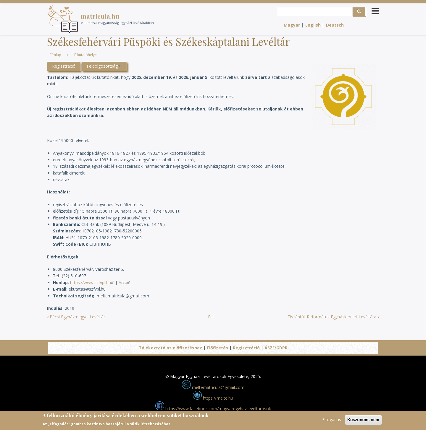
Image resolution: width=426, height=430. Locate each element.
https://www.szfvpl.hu (92, 282)
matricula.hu (100, 16)
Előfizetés (217, 348)
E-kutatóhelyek (86, 54)
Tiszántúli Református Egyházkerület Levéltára (333, 317)
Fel (211, 317)
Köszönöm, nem (363, 421)
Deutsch (335, 25)
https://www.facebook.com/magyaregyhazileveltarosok (213, 408)
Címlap (55, 54)
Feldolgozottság (104, 66)
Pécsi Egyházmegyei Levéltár (76, 317)
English (313, 25)
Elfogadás (331, 421)
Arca (125, 282)
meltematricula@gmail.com (213, 387)
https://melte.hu (213, 398)
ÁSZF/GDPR (276, 348)
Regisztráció (63, 66)
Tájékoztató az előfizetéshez (170, 348)
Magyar (292, 25)
